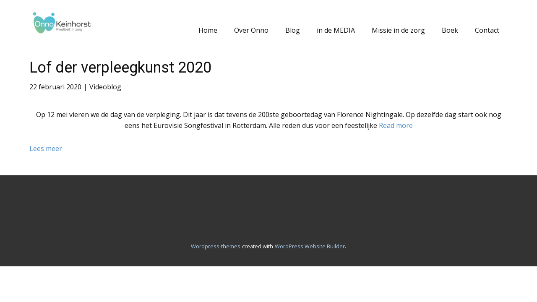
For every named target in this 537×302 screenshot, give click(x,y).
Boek (450, 30)
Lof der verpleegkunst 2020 (120, 67)
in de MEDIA (336, 30)
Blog (292, 30)
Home (207, 30)
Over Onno (251, 30)
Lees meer (45, 148)
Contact (487, 30)
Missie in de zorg (398, 30)
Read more (396, 125)
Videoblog (105, 86)
